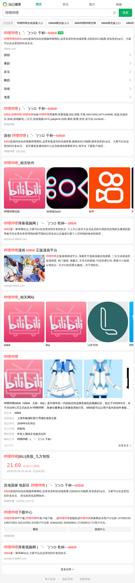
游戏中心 (100, 529)
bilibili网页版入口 (111, 23)
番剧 (35, 529)
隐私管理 (67, 579)
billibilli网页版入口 (59, 23)
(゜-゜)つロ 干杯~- (33, 33)
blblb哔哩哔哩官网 (85, 23)
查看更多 (123, 445)
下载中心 (18, 512)
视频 (119, 4)
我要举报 (85, 579)
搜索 (125, 12)
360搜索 (13, 4)
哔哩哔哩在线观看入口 (30, 23)
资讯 (65, 4)
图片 (92, 4)
